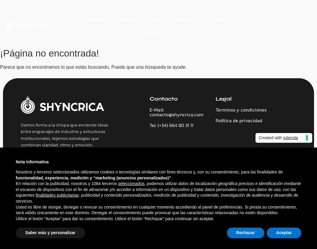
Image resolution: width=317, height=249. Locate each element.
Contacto (150, 32)
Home (72, 18)
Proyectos (218, 18)
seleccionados (131, 183)
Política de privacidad (239, 120)
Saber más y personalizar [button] (50, 232)
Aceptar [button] (284, 232)
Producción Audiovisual (173, 18)
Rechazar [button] (245, 232)
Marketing (128, 18)
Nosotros (97, 18)
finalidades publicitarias (57, 195)
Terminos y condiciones (241, 109)
